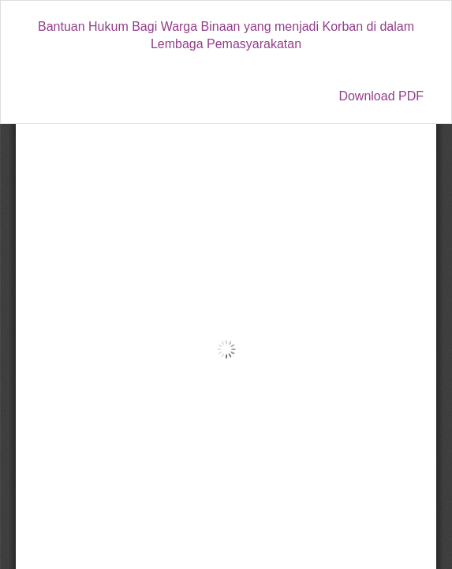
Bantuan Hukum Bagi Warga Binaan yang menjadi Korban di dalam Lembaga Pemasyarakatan (226, 35)
